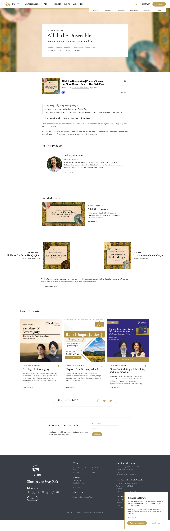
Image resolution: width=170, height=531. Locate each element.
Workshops (134, 10)
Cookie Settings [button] (158, 523)
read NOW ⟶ (92, 222)
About (159, 10)
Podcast (59, 47)
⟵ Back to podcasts (55, 30)
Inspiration (95, 10)
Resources (146, 10)
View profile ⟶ (69, 173)
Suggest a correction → (49, 287)
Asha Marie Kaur (55, 51)
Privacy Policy (78, 508)
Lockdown (68, 47)
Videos (46, 4)
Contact (146, 4)
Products (121, 10)
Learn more (132, 517)
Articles (76, 478)
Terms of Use (88, 508)
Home (76, 474)
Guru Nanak (78, 47)
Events (67, 4)
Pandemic (50, 47)
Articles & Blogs (32, 4)
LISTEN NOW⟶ (28, 399)
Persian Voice (90, 47)
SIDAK (81, 4)
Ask (74, 4)
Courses (108, 10)
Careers (76, 498)
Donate (159, 4)
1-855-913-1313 (78, 491)
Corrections (78, 503)
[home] (13, 4)
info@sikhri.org (78, 494)
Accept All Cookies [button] (137, 523)
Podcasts (57, 4)
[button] (165, 495)
